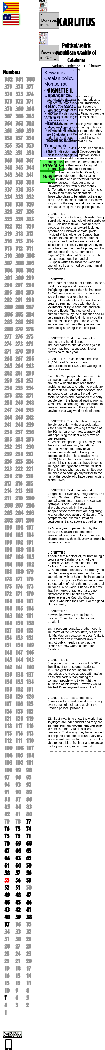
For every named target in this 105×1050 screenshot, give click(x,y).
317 (29, 233)
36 (18, 924)
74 (28, 829)
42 (17, 909)
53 (28, 880)
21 (17, 961)
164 (30, 608)
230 (30, 447)
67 (6, 851)
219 (18, 476)
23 (28, 954)
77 (28, 821)
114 (19, 733)
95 (28, 777)
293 (30, 292)
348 (19, 160)
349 (8, 160)
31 (6, 939)
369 (19, 109)
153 (19, 638)
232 (8, 447)
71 (28, 836)
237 (19, 432)
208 (8, 505)
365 (30, 116)
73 (6, 836)
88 (7, 799)
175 (7, 586)
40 (7, 917)
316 (8, 241)
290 (30, 300)
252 (18, 395)
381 (19, 79)
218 (29, 476)
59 (28, 865)
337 (8, 189)
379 (8, 87)
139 (8, 674)
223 (8, 469)
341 (30, 175)
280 (8, 329)
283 (8, 322)
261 (19, 373)
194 (30, 535)
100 (8, 770)
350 (30, 153)
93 (18, 785)
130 (8, 696)
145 (8, 660)
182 (30, 564)
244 (8, 417)
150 (19, 645)
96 (18, 777)
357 (19, 138)
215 (29, 483)
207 (19, 505)
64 (7, 858)
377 (29, 87)
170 (30, 593)
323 (30, 219)
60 (18, 865)
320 (30, 226)
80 (29, 814)
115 (7, 733)
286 (8, 314)
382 (8, 79)
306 (19, 263)
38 (29, 917)
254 (29, 388)
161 (29, 616)
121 (7, 718)
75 (17, 829)
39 (18, 917)
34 (7, 931)
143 (30, 660)
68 (29, 843)
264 (19, 366)
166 (8, 608)
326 (30, 211)
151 (7, 645)
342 (19, 175)
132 (19, 689)
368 (30, 109)
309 (19, 256)
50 (29, 887)
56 (28, 873)
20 (29, 961)
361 (8, 131)
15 (17, 976)
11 (28, 983)
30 (18, 939)
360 (19, 131)
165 (19, 608)
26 (28, 946)
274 (7, 344)
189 (19, 549)
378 (19, 87)
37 (6, 924)
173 (29, 586)
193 (8, 542)
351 (19, 153)
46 (7, 902)
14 (28, 976)
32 (28, 931)
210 (19, 498)
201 (19, 520)
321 (19, 226)
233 (30, 439)
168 (19, 601)
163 (8, 616)
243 (19, 417)
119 (29, 718)
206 (30, 505)
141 (19, 667)
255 (18, 388)
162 (19, 616)
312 (18, 248)
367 (8, 116)
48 (18, 895)
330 (19, 204)
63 (18, 858)
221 (29, 469)
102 (19, 762)
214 (7, 491)
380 (30, 79)
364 (8, 123)
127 (7, 704)
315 (18, 241)
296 (30, 285)
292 (8, 300)
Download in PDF (49, 20)
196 (8, 535)
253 (8, 395)
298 (8, 285)
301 (8, 278)
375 (19, 94)
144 (19, 660)
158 (30, 623)
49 (7, 895)
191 (29, 542)
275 (29, 336)
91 (6, 792)
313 (8, 248)
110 (30, 740)
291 (19, 300)
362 (30, 123)
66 (18, 851)
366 (19, 116)
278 (30, 329)
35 (28, 924)
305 (30, 263)
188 (30, 549)
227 (29, 454)
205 (8, 513)
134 (30, 682)
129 (19, 696)
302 (30, 270)
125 (29, 704)
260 (30, 373)
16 (6, 976)
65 (28, 851)
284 (30, 314)
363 (19, 123)
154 (8, 638)
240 (19, 425)
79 (6, 821)
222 (18, 469)
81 (18, 814)
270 (19, 351)
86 (29, 799)
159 (19, 623)
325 (8, 219)
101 (30, 762)
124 (8, 711)
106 (8, 755)
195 (19, 535)
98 (29, 770)
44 (28, 902)
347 (30, 160)
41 (28, 909)
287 (30, 307)
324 (19, 219)
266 (30, 358)
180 (19, 571)
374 (29, 94)
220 (8, 476)
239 (30, 425)
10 (7, 990)
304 (8, 270)
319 (8, 233)
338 (30, 182)
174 (18, 586)
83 (29, 807)
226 (8, 461)
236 (30, 432)
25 (6, 954)
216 (18, 483)
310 (8, 256)
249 (19, 402)
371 (29, 101)
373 (8, 101)
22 (6, 961)
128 (30, 696)
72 (17, 836)
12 (17, 983)
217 (7, 483)
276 (19, 336)
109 (8, 748)
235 (8, 439)
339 (19, 182)
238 (8, 432)
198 (19, 527)
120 (19, 718)
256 (8, 388)
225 (18, 461)
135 (19, 682)
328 (8, 211)
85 (7, 807)
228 (19, 454)
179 (29, 571)
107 (30, 748)
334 (8, 197)
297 (19, 285)
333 (19, 197)
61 (6, 865)
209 (30, 498)
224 (29, 461)
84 (18, 807)
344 (30, 167)
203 (30, 513)
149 (30, 645)
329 (30, 204)
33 (18, 931)
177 (18, 579)
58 (7, 873)
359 (30, 131)
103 (8, 762)
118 (8, 726)
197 (29, 527)
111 (19, 740)
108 (19, 748)
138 (19, 674)
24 (17, 954)
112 (7, 740)
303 (19, 270)
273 (19, 344)
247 (8, 410)
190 (8, 549)
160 (8, 623)
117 (18, 726)
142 (8, 667)
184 (8, 564)
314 (29, 241)
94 (7, 785)
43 (7, 909)
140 (30, 667)
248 (30, 402)
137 (29, 674)
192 (19, 542)
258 (19, 380)
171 (18, 593)
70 (7, 843)
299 (30, 278)
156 (19, 630)
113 (29, 733)
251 (29, 395)
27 (17, 946)
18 (18, 968)
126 (19, 704)
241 (8, 425)
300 (19, 278)
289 (8, 307)
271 (7, 351)
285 (19, 314)
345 (19, 167)
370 (8, 109)
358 (8, 138)
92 (28, 785)
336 (19, 189)
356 (30, 138)
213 (18, 491)
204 (19, 513)
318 (19, 233)
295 (8, 292)
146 (30, 652)
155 (29, 630)
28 (7, 946)
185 (30, 557)
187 (8, 557)
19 (6, 968)
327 (19, 211)
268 (8, 358)
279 (19, 329)
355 (8, 145)
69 (18, 843)
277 (7, 336)
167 (29, 601)
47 (28, 895)
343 (8, 175)
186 (19, 557)
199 (8, 527)
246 (19, 410)
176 (29, 579)
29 (28, 939)
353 (30, 145)
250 (8, 402)
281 (30, 322)
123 (19, 711)
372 (19, 101)
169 (8, 601)
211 (7, 498)
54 (17, 880)
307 (8, 263)
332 (30, 197)
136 (8, 682)
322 (8, 226)
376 (8, 94)
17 (28, 968)
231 (19, 447)
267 (19, 358)
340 (8, 182)
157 (7, 630)
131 (29, 689)
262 (8, 373)
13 (6, 983)
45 (17, 902)
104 (30, 755)
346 (8, 167)
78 (18, 821)
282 (19, 322)
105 (19, 755)
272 (29, 344)
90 (18, 792)
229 (8, 454)
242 (29, 417)
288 (19, 307)
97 (6, 777)
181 (8, 571)
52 (6, 887)
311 (29, 248)
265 (8, 366)
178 (8, 579)
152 (29, 638)
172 (7, 593)
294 (19, 292)
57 (17, 873)
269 (30, 351)
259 (8, 380)
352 (8, 153)
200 (30, 520)
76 (6, 829)
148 (8, 652)
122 (29, 711)
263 (30, 366)
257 (29, 380)
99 (18, 770)
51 (17, 887)
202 (8, 520)
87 (18, 799)
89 (29, 792)
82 (7, 814)
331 (8, 204)
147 (19, 652)
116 (29, 726)
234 (19, 439)
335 (30, 189)
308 (30, 256)
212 (29, 491)
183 (19, 564)
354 (19, 145)
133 (8, 689)
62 (28, 858)
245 (29, 410)
